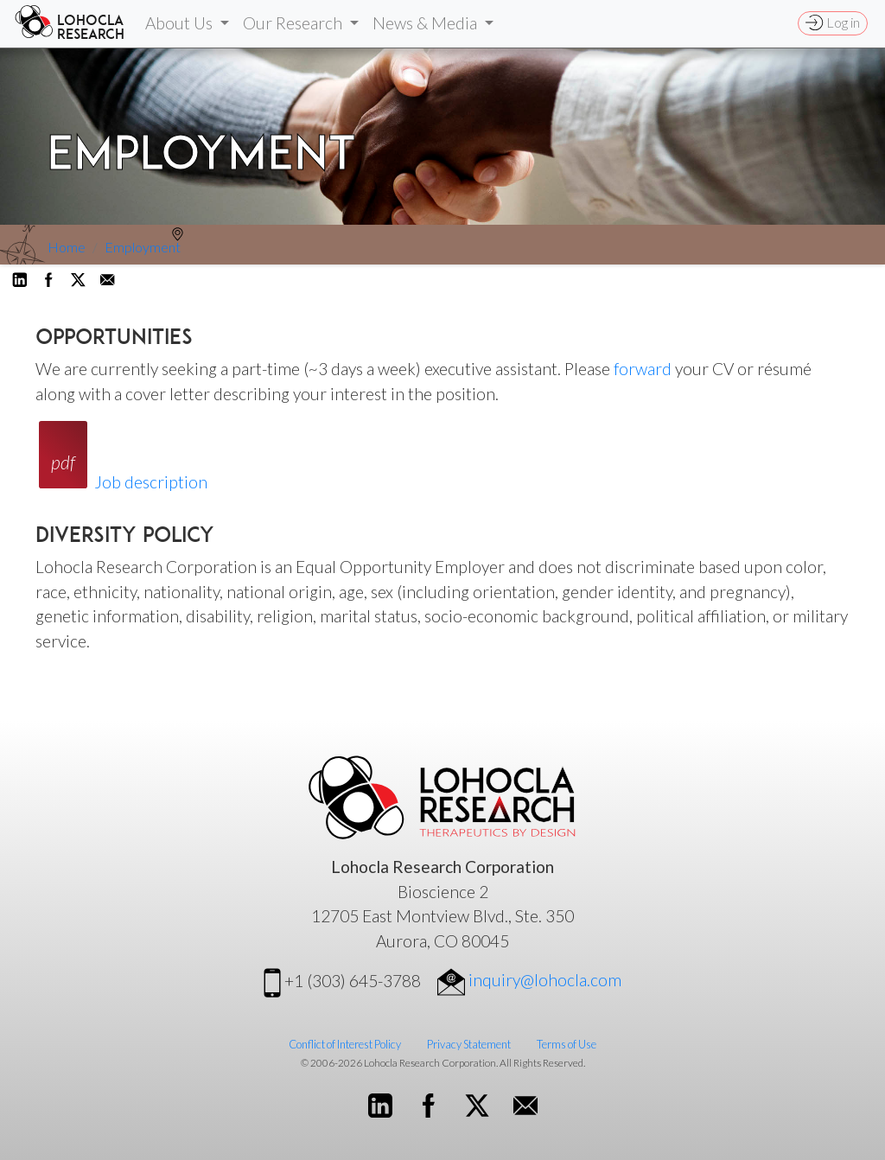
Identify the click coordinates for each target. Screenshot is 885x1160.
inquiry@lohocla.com (529, 980)
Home (67, 247)
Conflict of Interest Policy (345, 1044)
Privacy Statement (469, 1044)
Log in (832, 22)
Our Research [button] (294, 23)
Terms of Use (566, 1044)
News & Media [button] (426, 23)
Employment (143, 247)
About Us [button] (180, 23)
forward (643, 369)
